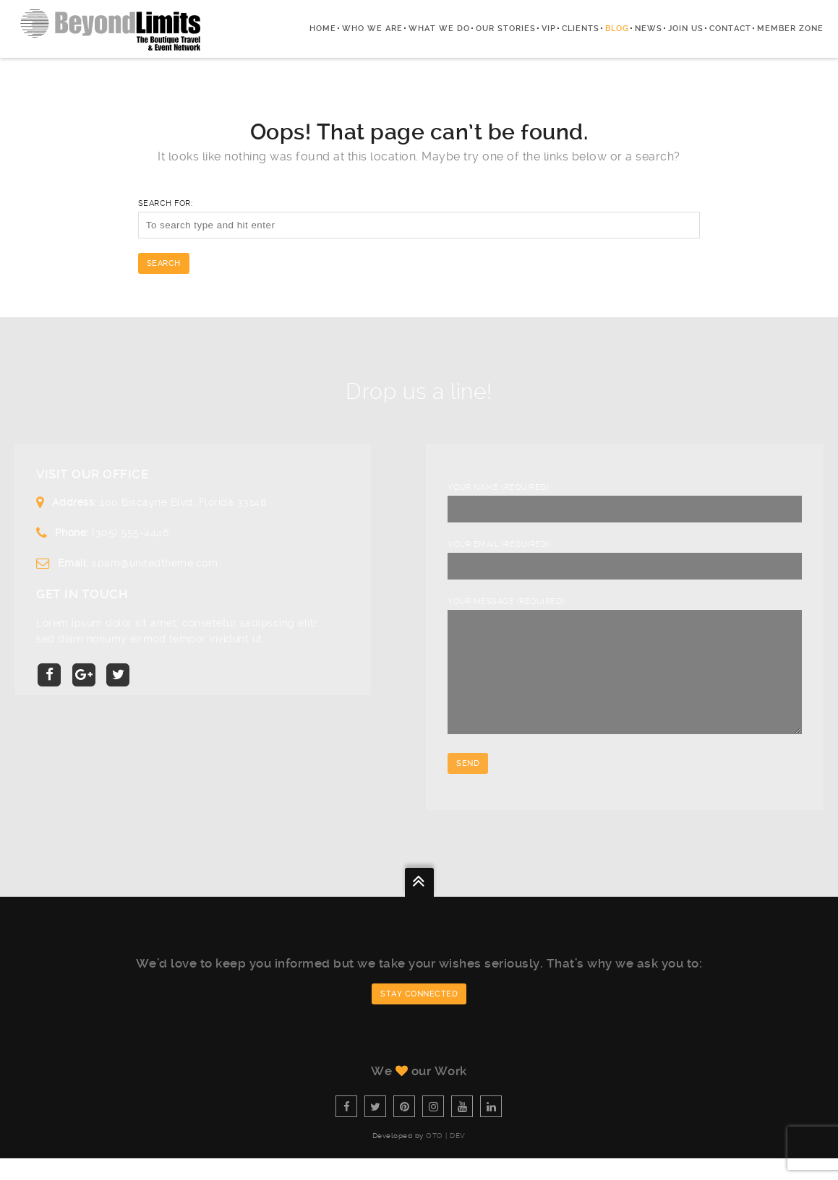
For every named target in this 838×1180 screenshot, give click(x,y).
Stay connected (419, 1015)
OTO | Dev (446, 1157)
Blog (617, 28)
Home (322, 28)
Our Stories (506, 28)
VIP (549, 28)
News (648, 28)
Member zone (790, 28)
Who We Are (372, 28)
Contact (730, 28)
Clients (580, 28)
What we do (439, 28)
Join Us (686, 28)
